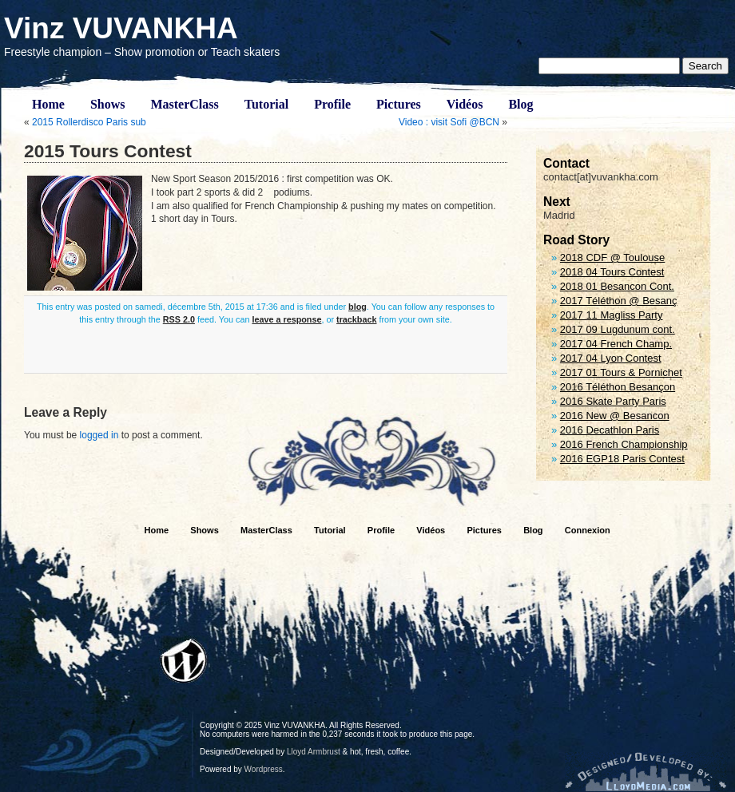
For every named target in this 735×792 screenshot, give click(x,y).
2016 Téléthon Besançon (617, 387)
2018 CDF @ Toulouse (612, 257)
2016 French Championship (624, 444)
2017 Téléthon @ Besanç (618, 301)
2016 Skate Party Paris (613, 401)
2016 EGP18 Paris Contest (622, 459)
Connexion (587, 530)
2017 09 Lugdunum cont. (617, 329)
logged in (99, 435)
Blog (520, 104)
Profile (332, 104)
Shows (107, 104)
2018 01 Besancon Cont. (617, 286)
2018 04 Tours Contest (612, 272)
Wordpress (263, 769)
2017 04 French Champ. (616, 344)
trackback (356, 319)
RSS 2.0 (179, 319)
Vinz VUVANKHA (121, 28)
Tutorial (266, 104)
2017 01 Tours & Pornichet (621, 372)
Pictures (398, 104)
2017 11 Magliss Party (611, 315)
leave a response (286, 319)
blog (357, 306)
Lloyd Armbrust (313, 751)
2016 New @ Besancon (614, 416)
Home (48, 104)
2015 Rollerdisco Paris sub (89, 122)
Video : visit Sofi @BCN (449, 122)
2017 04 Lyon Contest (611, 358)
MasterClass (184, 104)
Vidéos (465, 104)
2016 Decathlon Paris (609, 430)
